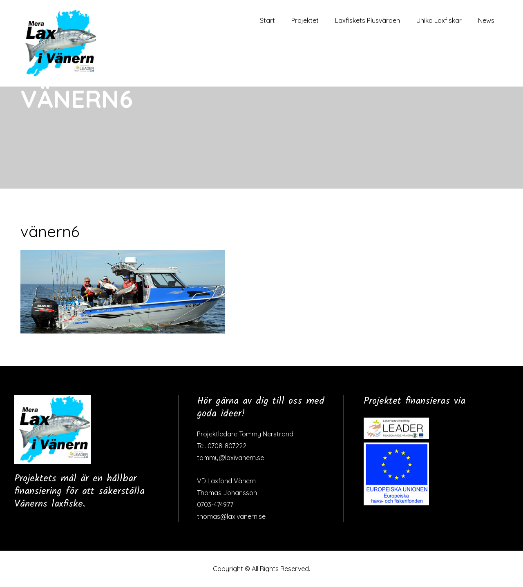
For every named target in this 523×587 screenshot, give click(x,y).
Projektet (305, 20)
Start (267, 20)
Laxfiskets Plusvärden (367, 20)
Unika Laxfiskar (439, 20)
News (486, 20)
